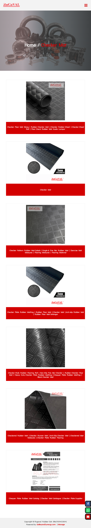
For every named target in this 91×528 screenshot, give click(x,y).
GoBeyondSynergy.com (46, 524)
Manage (61, 524)
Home (30, 45)
